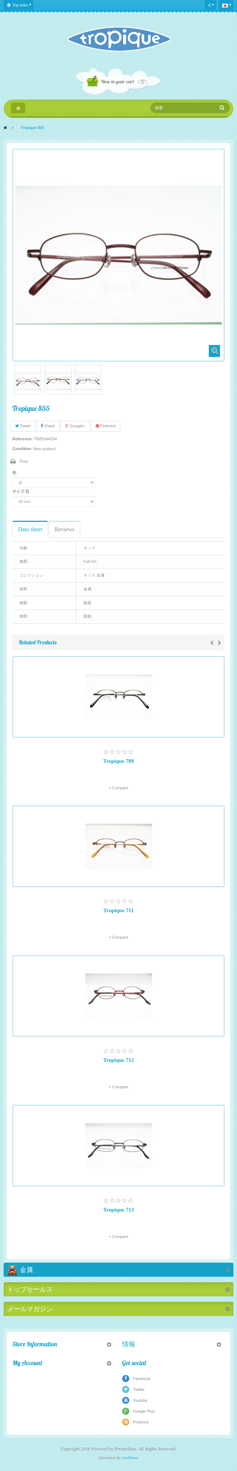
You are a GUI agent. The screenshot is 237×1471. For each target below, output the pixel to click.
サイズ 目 (21, 491)
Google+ (75, 426)
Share (48, 426)
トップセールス (30, 1289)
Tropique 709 (118, 761)
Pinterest (106, 426)
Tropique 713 (118, 1210)
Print (24, 461)
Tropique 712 (118, 1060)
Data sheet (30, 529)
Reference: (22, 439)
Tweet (22, 426)
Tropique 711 (118, 910)
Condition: (22, 448)
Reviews (64, 529)
